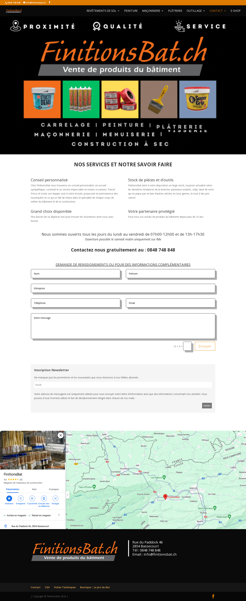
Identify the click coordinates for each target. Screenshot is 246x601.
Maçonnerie (151, 11)
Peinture (131, 11)
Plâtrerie (175, 11)
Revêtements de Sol (101, 11)
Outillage (194, 11)
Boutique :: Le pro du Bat (95, 587)
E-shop (236, 11)
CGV (47, 587)
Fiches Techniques (65, 587)
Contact (216, 11)
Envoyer (205, 346)
